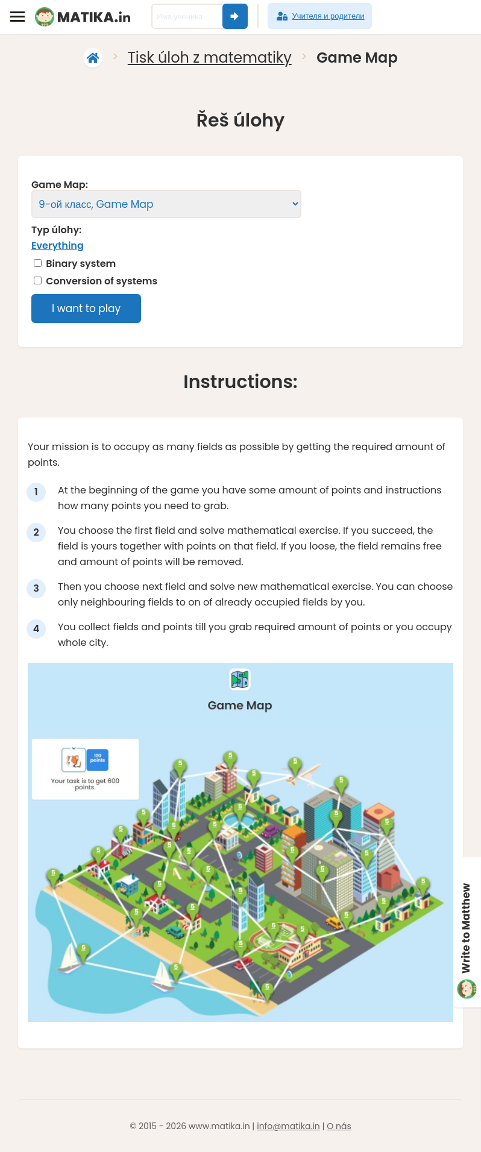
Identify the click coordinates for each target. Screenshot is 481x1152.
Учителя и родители (319, 16)
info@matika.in (288, 1126)
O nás (339, 1126)
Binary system (81, 264)
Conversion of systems (101, 281)
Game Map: (59, 185)
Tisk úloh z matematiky (210, 57)
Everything (57, 245)
